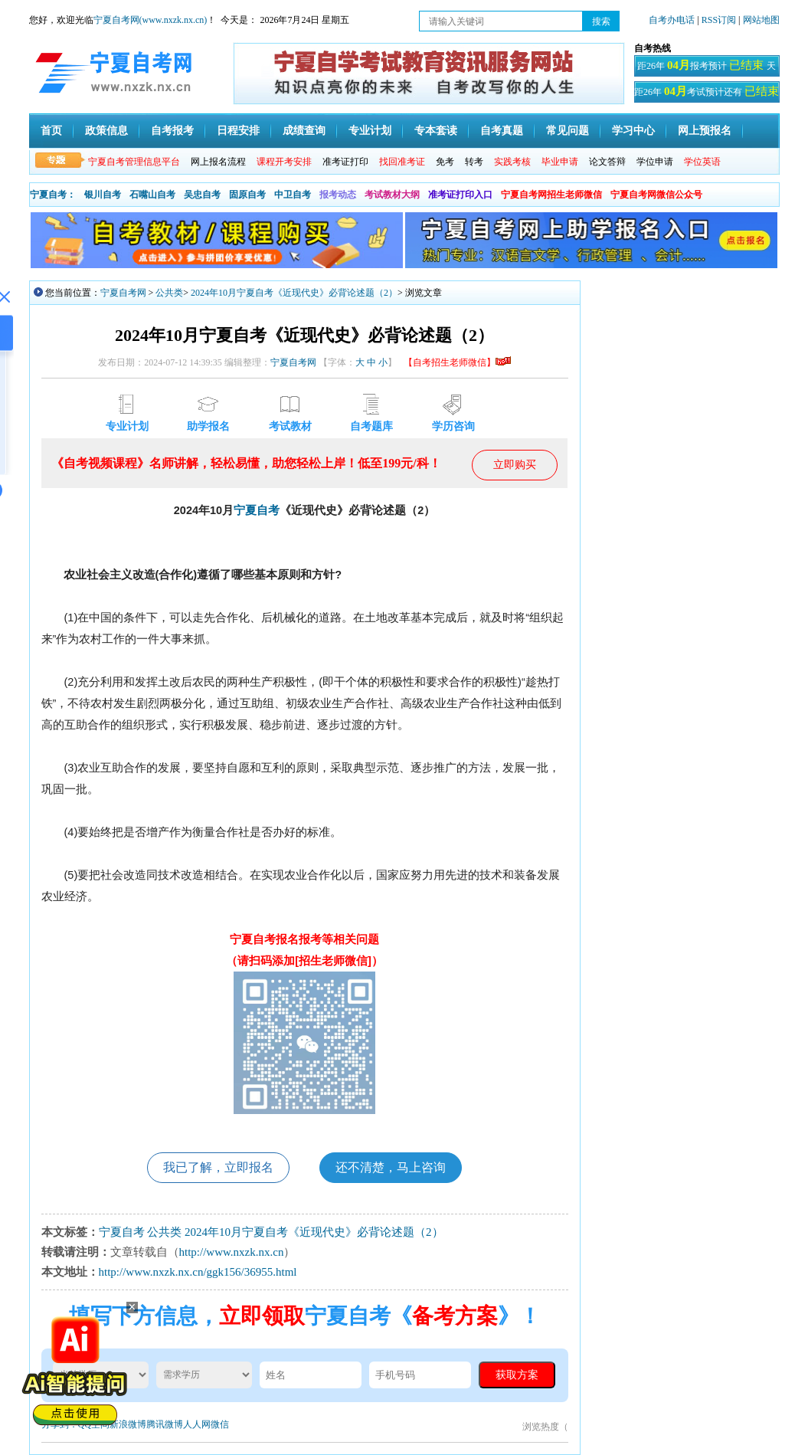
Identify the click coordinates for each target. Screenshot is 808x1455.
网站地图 (761, 20)
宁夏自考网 (123, 292)
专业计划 (369, 130)
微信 (220, 1424)
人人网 (197, 1424)
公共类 (169, 292)
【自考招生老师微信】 (457, 362)
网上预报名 (704, 130)
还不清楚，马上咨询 (390, 1167)
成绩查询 (304, 130)
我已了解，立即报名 (218, 1167)
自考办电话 (672, 20)
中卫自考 (292, 194)
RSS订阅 (720, 20)
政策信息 (106, 130)
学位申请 (654, 161)
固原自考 (247, 194)
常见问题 (567, 130)
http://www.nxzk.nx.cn (231, 1252)
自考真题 (501, 130)
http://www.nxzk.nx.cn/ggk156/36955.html (198, 1272)
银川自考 (102, 194)
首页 (51, 130)
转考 (474, 161)
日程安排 (238, 130)
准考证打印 (345, 161)
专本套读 (435, 130)
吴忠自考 (202, 194)
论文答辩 (607, 161)
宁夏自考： (53, 194)
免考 (445, 161)
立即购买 (514, 464)
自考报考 (172, 130)
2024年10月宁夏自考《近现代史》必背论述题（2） (294, 292)
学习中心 (633, 130)
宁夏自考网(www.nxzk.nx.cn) (150, 20)
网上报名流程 (218, 161)
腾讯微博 (164, 1424)
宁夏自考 (257, 510)
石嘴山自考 (152, 194)
